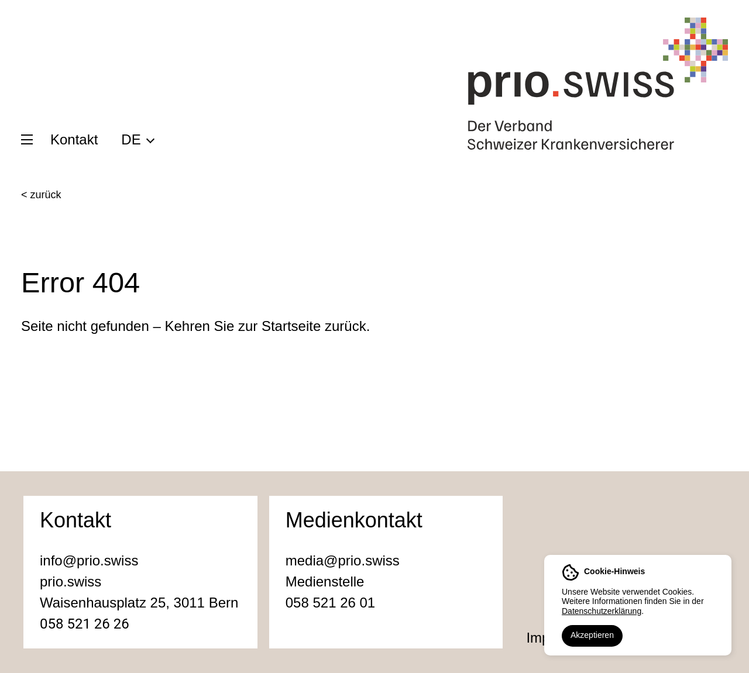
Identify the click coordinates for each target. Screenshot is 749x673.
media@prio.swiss (343, 560)
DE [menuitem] (130, 139)
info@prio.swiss (89, 560)
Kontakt (74, 139)
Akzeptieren (592, 635)
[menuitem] (137, 139)
